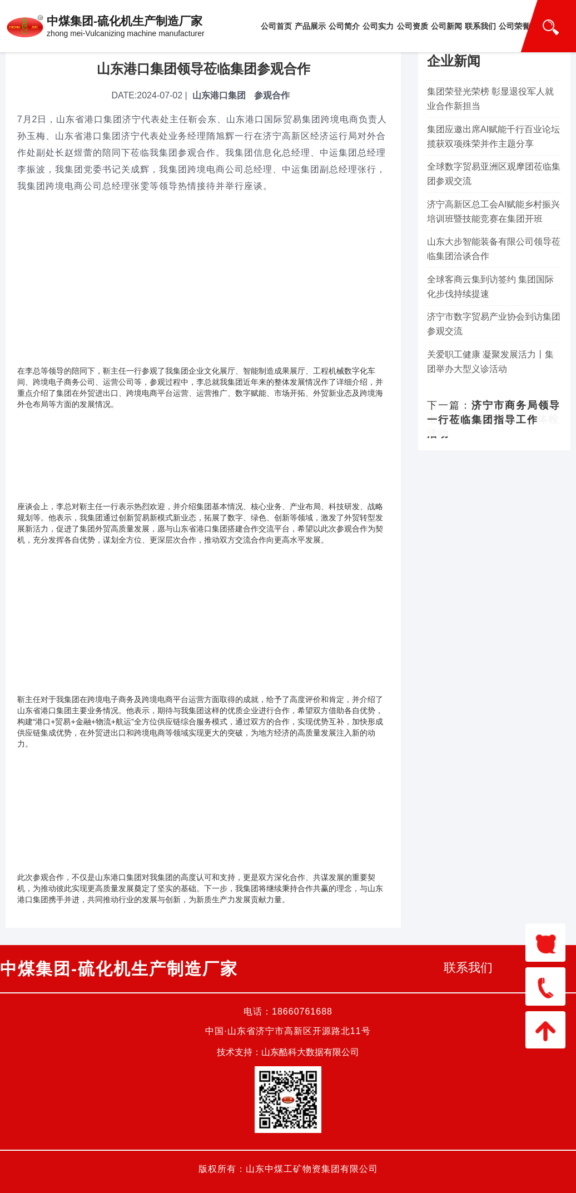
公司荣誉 (514, 26)
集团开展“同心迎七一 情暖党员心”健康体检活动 (493, 419)
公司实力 (378, 26)
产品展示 (310, 26)
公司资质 (412, 26)
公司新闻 (446, 26)
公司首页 (276, 26)
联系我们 (480, 26)
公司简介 (344, 26)
